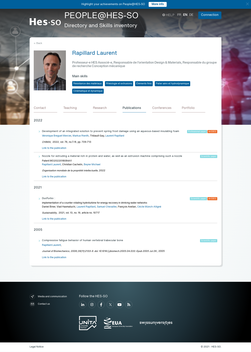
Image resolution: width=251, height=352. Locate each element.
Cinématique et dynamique (88, 91)
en (185, 15)
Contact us (40, 304)
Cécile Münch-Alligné (149, 207)
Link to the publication (54, 148)
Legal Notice (37, 347)
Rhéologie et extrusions (119, 84)
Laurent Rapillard (114, 136)
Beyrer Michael (92, 165)
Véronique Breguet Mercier (56, 136)
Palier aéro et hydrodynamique (172, 84)
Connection (210, 15)
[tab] (45, 108)
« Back (38, 43)
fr (179, 15)
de (191, 15)
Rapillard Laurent (51, 165)
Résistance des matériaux (87, 84)
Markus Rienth (81, 136)
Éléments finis (144, 84)
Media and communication (48, 297)
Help (168, 15)
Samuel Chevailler (106, 207)
